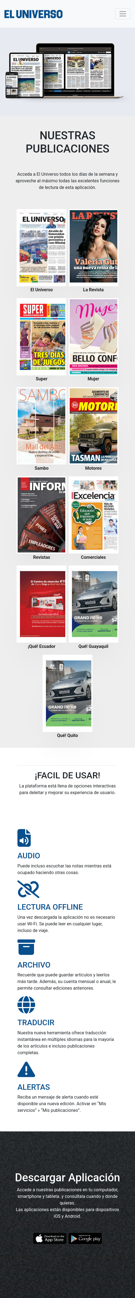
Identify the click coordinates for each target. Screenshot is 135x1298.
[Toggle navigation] (123, 13)
